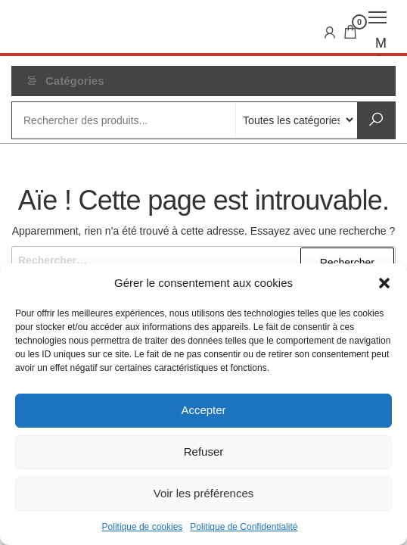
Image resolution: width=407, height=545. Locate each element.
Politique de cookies (142, 527)
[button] (384, 283)
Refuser (204, 451)
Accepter (203, 409)
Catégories (74, 80)
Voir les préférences (204, 493)
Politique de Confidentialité (243, 527)
